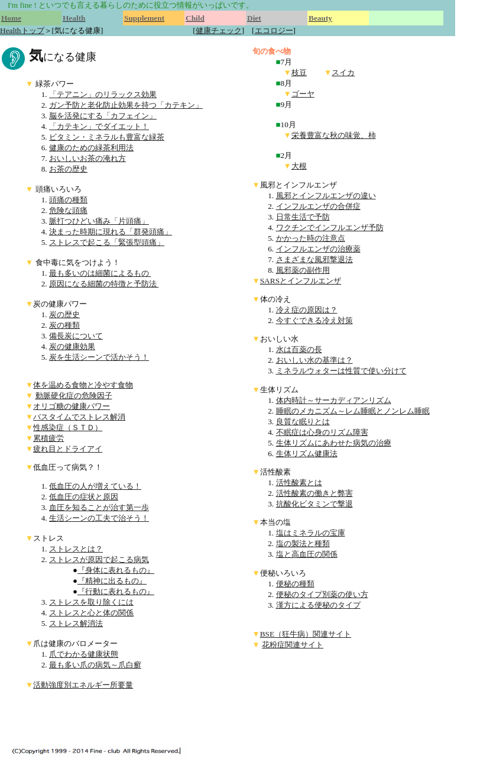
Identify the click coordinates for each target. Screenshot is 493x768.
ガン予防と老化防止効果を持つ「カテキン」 (126, 105)
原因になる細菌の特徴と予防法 (103, 283)
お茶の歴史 (68, 168)
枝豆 (299, 72)
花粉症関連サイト (292, 644)
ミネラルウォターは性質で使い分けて (341, 370)
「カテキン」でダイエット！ (99, 126)
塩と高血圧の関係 (307, 554)
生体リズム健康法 (307, 453)
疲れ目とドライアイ (67, 448)
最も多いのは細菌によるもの (100, 273)
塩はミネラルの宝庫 (310, 532)
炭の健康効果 (72, 346)
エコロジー (274, 30)
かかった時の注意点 (310, 238)
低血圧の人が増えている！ (95, 486)
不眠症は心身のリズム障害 (322, 432)
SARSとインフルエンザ (300, 280)
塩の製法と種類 (303, 543)
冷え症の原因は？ (307, 309)
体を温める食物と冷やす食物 (83, 384)
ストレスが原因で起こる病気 (99, 559)
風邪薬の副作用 (303, 270)
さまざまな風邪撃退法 (314, 259)
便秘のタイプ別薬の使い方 (322, 594)
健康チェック (219, 30)
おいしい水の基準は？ (314, 360)
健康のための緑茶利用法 (91, 147)
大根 (299, 166)
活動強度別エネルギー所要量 (83, 684)
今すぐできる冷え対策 (314, 320)
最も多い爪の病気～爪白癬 (95, 664)
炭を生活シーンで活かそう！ (99, 357)
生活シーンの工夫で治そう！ (99, 518)
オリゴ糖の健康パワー (71, 406)
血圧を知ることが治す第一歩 (99, 507)
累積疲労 (48, 438)
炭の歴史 (64, 314)
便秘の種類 (295, 583)
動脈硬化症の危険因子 (73, 395)
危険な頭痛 (68, 210)
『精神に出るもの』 (112, 580)
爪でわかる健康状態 (83, 654)
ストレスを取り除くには (91, 602)
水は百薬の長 (299, 349)
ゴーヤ (302, 93)
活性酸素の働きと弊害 (314, 493)
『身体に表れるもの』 (115, 570)
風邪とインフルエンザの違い (326, 195)
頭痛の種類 (68, 199)
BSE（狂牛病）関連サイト (305, 634)
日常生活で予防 (303, 216)
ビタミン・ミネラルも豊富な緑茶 (106, 137)
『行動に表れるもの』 (115, 591)
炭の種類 (64, 325)
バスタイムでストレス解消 (79, 416)
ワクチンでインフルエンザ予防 (330, 227)
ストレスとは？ (76, 548)
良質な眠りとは (303, 421)
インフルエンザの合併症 (318, 206)
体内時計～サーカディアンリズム (333, 400)
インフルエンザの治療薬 (318, 248)
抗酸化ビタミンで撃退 (314, 503)
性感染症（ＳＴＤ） (67, 427)
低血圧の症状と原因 (83, 496)
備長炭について (76, 335)
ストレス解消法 (76, 623)
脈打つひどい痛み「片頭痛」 (99, 221)
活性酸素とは (299, 482)
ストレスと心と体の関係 (91, 612)
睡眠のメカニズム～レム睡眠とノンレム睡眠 (353, 410)
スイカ (343, 72)
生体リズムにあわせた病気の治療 (333, 442)
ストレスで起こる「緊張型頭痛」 (106, 242)
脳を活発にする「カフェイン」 (103, 115)
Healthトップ (22, 30)
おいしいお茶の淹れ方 (87, 158)
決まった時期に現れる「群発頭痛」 (110, 231)
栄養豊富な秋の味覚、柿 (333, 135)
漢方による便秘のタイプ (318, 605)
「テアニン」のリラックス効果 (103, 94)
